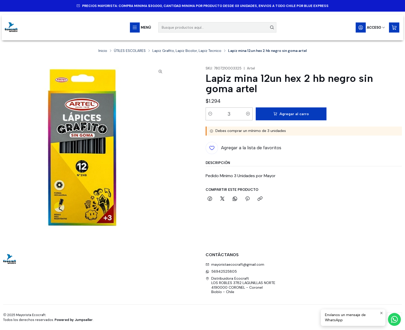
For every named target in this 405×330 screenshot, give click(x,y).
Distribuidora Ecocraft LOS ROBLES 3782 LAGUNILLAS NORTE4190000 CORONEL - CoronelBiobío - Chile (240, 285)
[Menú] (140, 27)
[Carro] (394, 27)
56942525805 (221, 271)
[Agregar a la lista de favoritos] (243, 148)
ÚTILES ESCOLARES (130, 51)
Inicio (102, 51)
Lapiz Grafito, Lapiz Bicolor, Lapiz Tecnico (186, 51)
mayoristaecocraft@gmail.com (235, 264)
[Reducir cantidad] (210, 114)
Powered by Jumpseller (73, 320)
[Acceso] (370, 27)
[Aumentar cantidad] (248, 114)
